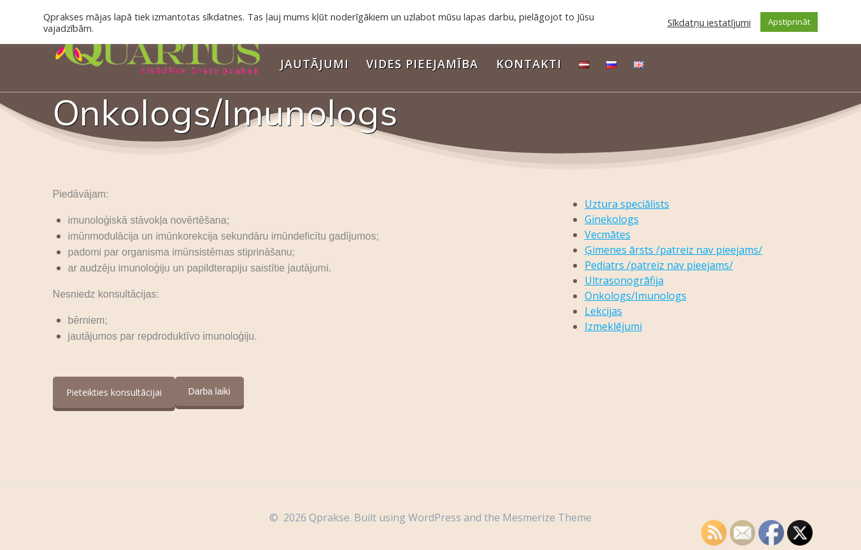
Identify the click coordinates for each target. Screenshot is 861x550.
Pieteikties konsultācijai (114, 392)
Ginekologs (612, 219)
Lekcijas (603, 311)
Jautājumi (314, 63)
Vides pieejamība (422, 63)
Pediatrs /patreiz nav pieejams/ (659, 265)
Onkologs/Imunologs (636, 296)
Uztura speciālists (627, 204)
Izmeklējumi (613, 326)
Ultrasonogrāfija (624, 280)
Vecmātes (607, 235)
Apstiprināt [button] (789, 21)
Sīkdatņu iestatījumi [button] (709, 22)
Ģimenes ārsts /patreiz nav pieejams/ (673, 250)
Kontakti (529, 63)
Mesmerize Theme (547, 517)
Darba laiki (210, 391)
